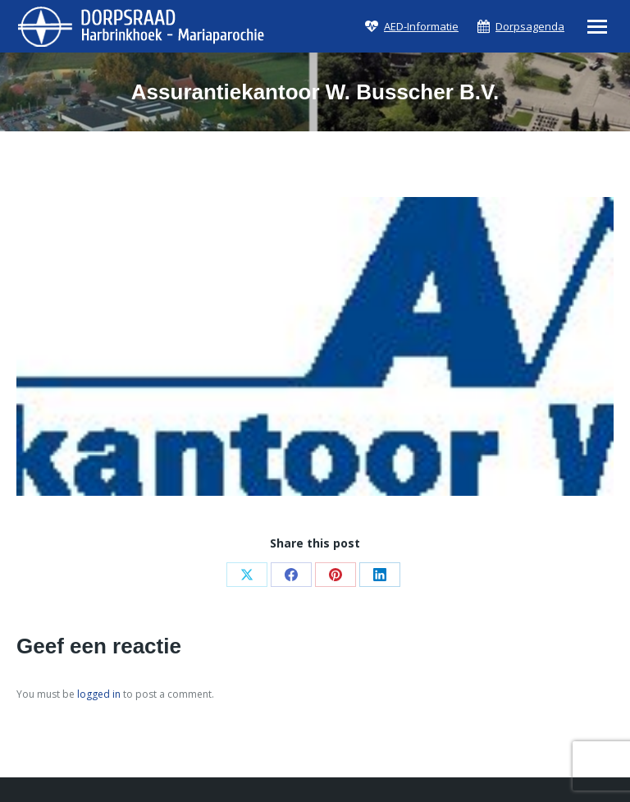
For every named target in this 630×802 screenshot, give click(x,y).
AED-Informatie (421, 27)
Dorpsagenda (529, 27)
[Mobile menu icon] (597, 27)
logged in (99, 694)
